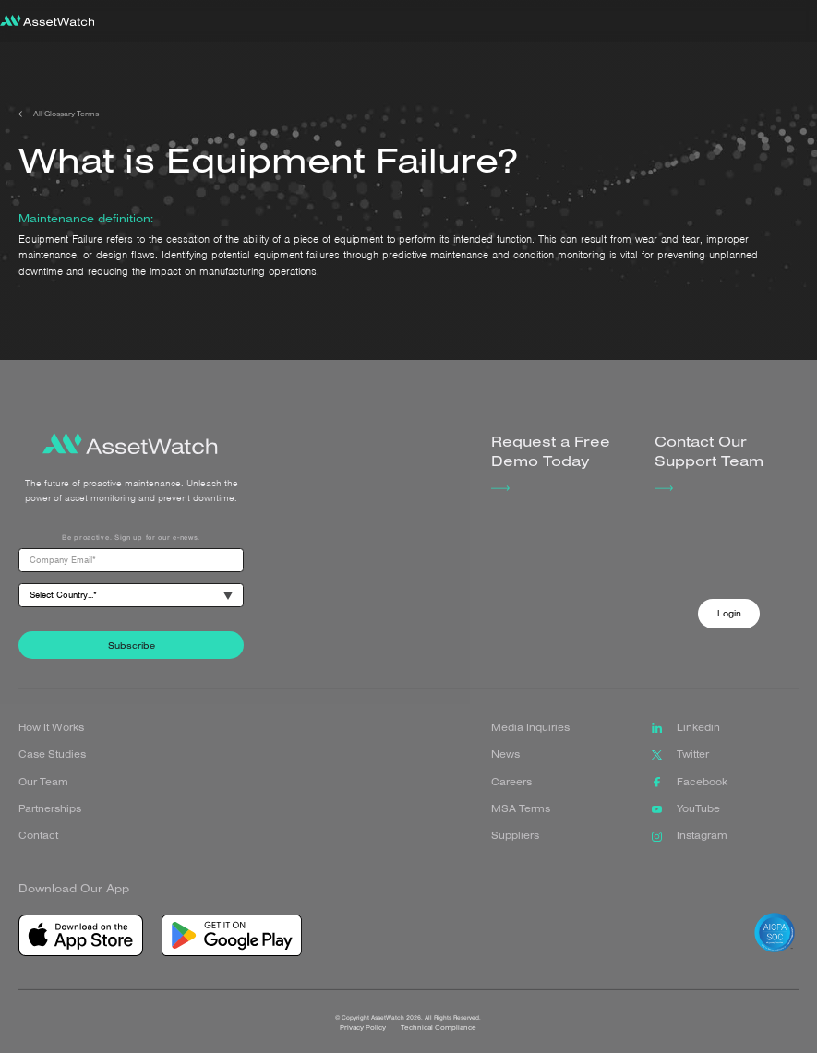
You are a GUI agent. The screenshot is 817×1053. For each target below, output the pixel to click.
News (505, 754)
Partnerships (49, 808)
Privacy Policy (364, 1038)
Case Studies (52, 754)
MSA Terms (520, 808)
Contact (38, 835)
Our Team (43, 781)
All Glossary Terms (66, 113)
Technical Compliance (439, 1038)
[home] (47, 22)
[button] (800, 21)
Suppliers (515, 835)
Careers (511, 781)
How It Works (51, 727)
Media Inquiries (530, 727)
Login (729, 613)
